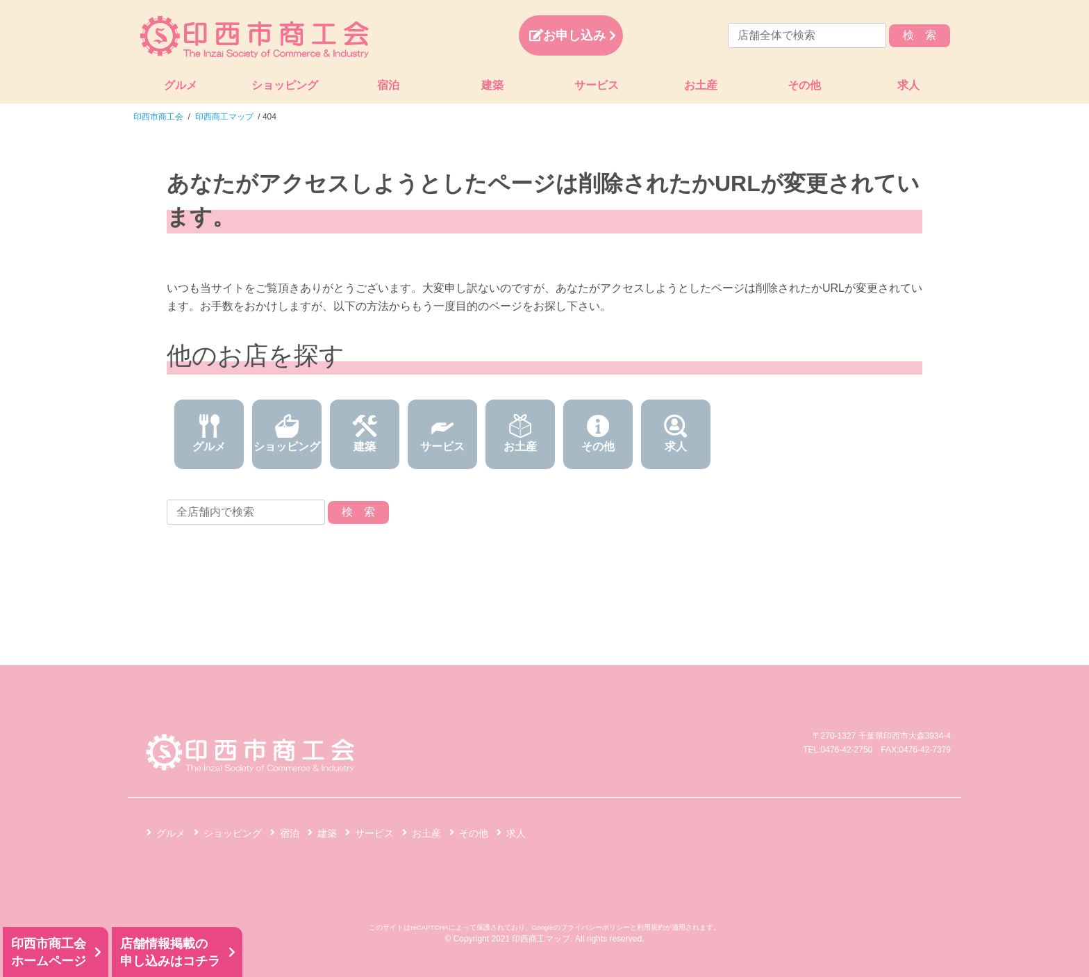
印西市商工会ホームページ (48, 952)
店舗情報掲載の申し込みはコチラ (170, 952)
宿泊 (388, 85)
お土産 (700, 85)
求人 (908, 85)
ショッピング (284, 85)
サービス (596, 85)
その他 (804, 85)
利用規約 (651, 927)
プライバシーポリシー (595, 927)
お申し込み (567, 35)
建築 (492, 85)
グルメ (180, 85)
